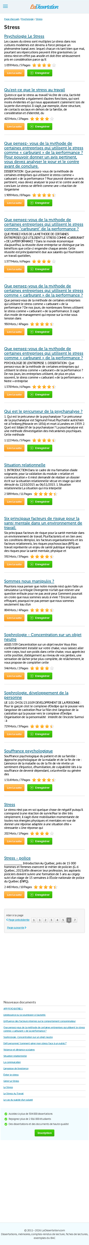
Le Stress (8, 1087)
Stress (9, 804)
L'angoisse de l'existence (15, 1068)
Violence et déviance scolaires (19, 1049)
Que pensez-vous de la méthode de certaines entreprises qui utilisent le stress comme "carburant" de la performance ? (43, 224)
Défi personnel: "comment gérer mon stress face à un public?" (35, 1043)
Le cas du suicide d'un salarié (18, 1099)
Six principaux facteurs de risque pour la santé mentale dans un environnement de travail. (43, 523)
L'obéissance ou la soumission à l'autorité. (24, 1015)
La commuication (12, 1062)
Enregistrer (39, 73)
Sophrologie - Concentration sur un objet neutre (28, 1037)
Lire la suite (14, 73)
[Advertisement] (36, 965)
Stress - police (17, 858)
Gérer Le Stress (11, 1081)
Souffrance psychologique (28, 751)
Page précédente (18, 920)
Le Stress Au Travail (13, 1093)
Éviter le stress (11, 1074)
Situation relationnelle (24, 465)
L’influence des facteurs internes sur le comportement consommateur (39, 1021)
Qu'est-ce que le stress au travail (34, 90)
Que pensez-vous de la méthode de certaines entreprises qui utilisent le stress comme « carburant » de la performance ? (43, 290)
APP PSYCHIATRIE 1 (13, 1008)
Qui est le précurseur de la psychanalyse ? (43, 411)
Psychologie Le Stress (24, 36)
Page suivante (15, 927)
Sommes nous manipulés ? (29, 581)
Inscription (44, 1133)
